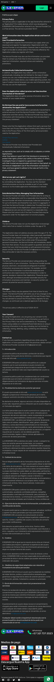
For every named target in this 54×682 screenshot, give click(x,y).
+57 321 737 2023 (42, 633)
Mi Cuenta (4, 2)
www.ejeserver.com (24, 358)
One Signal (6, 142)
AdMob (4, 140)
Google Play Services (10, 138)
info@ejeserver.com (9, 517)
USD (13, 2)
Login (42, 8)
